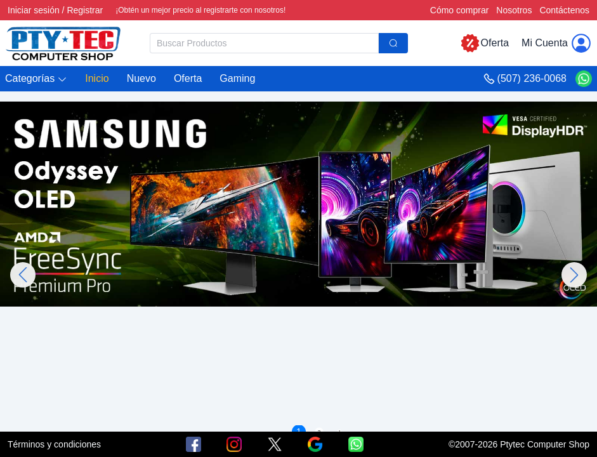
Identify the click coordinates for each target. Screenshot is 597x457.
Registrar (85, 10)
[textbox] (264, 43)
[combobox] (279, 43)
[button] (36, 79)
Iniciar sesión (34, 10)
